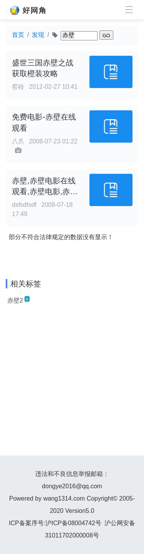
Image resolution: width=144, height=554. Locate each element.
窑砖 (18, 86)
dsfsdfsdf (24, 204)
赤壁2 (18, 300)
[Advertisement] (72, 383)
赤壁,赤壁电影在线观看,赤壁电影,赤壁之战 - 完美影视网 (45, 191)
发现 (38, 35)
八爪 (18, 141)
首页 (18, 35)
